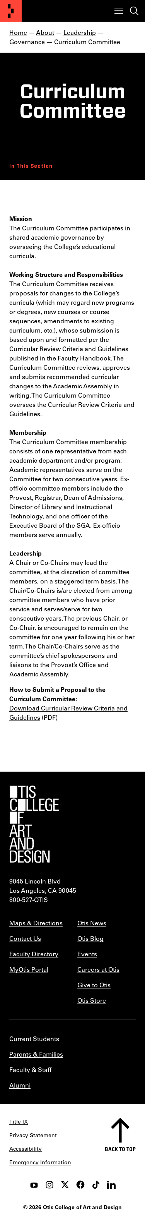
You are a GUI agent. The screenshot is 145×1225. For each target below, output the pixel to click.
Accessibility (25, 1148)
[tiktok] (96, 1184)
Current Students (34, 1039)
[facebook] (80, 1184)
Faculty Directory (33, 954)
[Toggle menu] (118, 10)
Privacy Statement (33, 1135)
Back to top (120, 1149)
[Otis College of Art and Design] (11, 11)
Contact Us (25, 938)
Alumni (20, 1085)
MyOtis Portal (28, 969)
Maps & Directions (36, 923)
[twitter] (65, 1184)
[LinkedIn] (111, 1184)
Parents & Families (36, 1054)
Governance (27, 42)
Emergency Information (40, 1162)
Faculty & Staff (30, 1069)
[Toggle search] (134, 10)
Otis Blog (90, 938)
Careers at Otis (98, 969)
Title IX (18, 1121)
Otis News (91, 923)
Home (18, 32)
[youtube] (34, 1184)
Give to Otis (94, 985)
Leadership (79, 32)
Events (87, 954)
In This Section (31, 166)
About (45, 32)
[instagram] (49, 1184)
